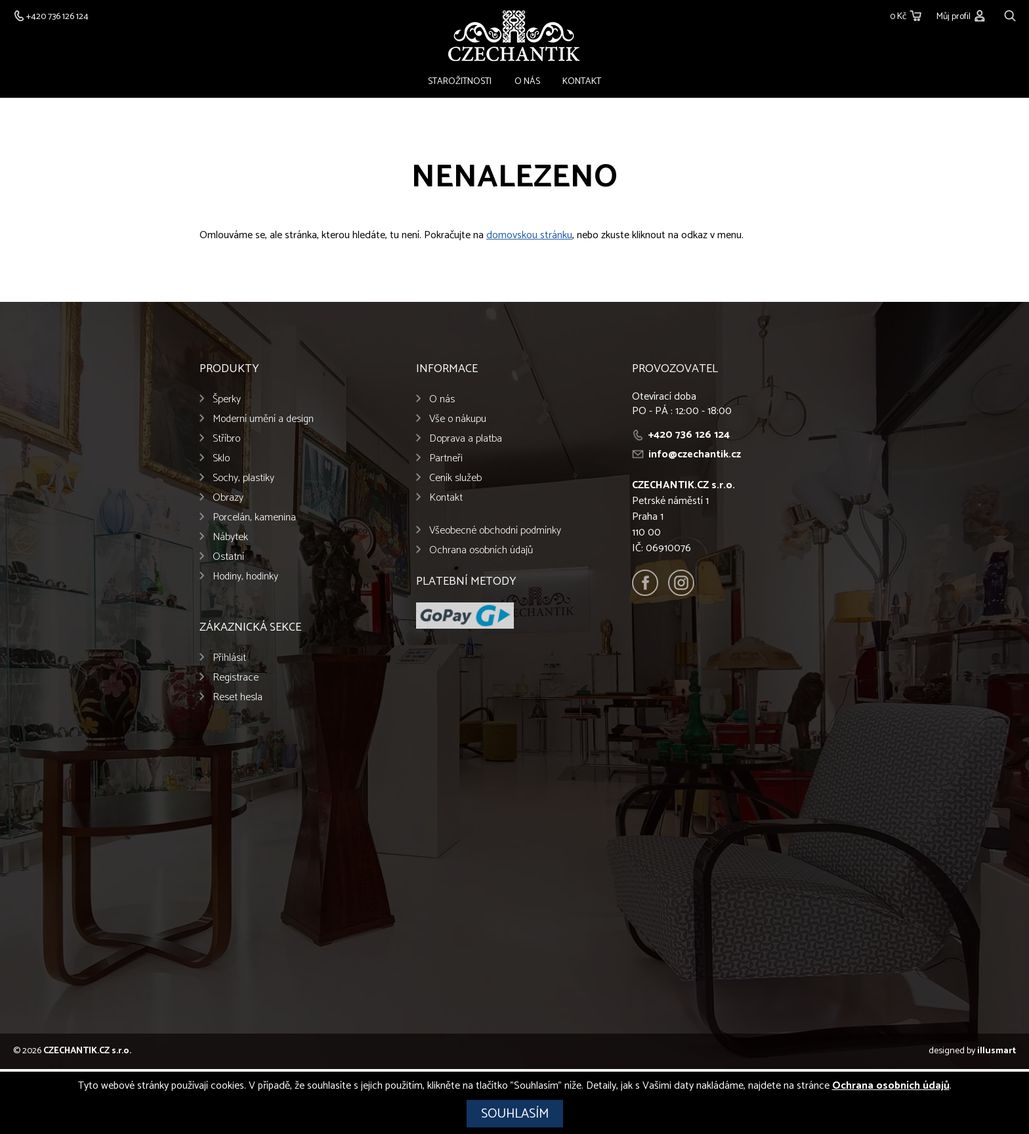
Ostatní (228, 560)
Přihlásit (229, 661)
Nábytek (230, 540)
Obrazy (228, 501)
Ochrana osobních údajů (481, 553)
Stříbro (226, 442)
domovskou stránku (529, 238)
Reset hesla (237, 700)
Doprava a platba (465, 442)
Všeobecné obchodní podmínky (495, 534)
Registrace (236, 681)
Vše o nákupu (457, 422)
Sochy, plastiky (243, 481)
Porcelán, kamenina (254, 521)
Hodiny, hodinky (245, 580)
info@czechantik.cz (694, 458)
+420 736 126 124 (689, 438)
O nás (527, 83)
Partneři (446, 462)
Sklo (221, 462)
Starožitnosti (470, 83)
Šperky (227, 402)
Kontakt (572, 83)
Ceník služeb (455, 481)
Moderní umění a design (263, 422)
